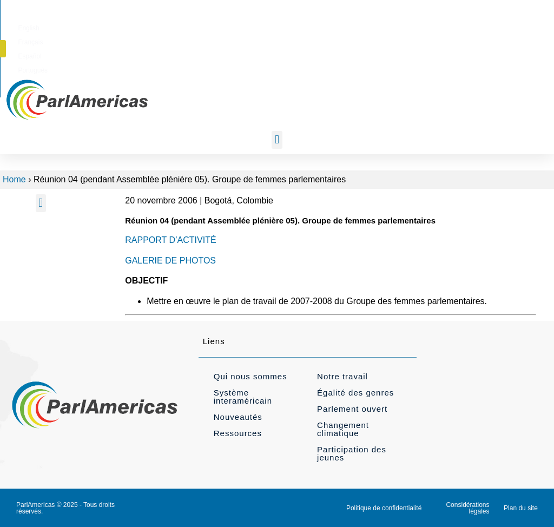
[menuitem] (302, 26)
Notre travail (342, 376)
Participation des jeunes (351, 453)
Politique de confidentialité (383, 508)
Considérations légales (467, 508)
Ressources (238, 433)
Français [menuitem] (336, 26)
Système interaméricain (243, 396)
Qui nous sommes (250, 376)
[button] (484, 26)
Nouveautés (238, 416)
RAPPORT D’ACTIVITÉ (170, 240)
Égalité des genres (355, 392)
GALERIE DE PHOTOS (170, 260)
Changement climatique (343, 429)
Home (14, 179)
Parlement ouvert (352, 408)
